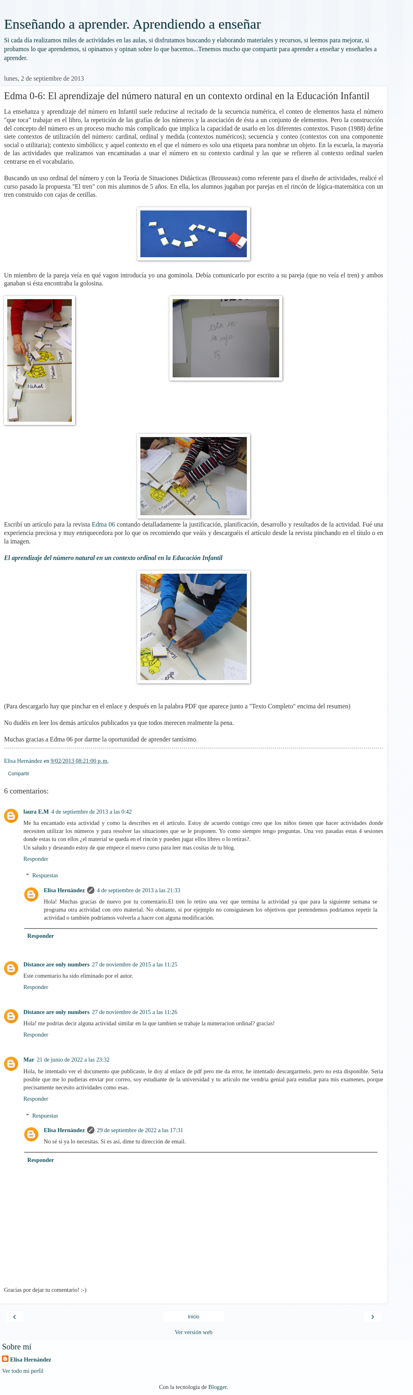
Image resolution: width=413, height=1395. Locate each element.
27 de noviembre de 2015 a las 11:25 (134, 964)
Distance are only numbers (56, 964)
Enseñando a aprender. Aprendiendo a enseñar (132, 23)
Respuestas (45, 875)
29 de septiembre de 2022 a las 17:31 (140, 1130)
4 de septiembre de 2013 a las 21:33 (138, 890)
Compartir (18, 774)
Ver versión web (194, 1332)
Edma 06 (103, 524)
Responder (35, 859)
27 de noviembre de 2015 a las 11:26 (134, 1012)
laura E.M (36, 811)
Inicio (193, 1317)
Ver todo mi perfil (23, 1371)
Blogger (218, 1387)
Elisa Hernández (64, 890)
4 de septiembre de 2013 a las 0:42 (91, 811)
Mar (28, 1059)
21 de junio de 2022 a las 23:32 (73, 1059)
